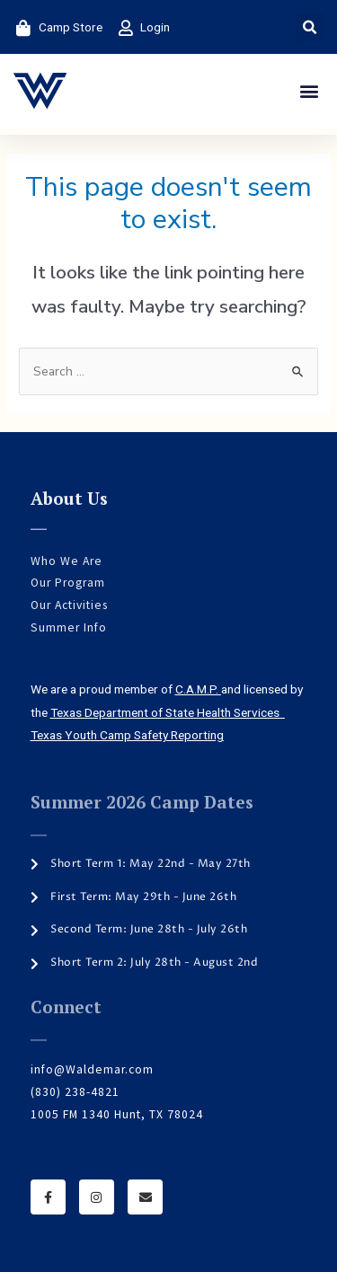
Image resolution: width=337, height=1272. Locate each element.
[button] (310, 27)
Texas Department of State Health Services (167, 712)
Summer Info (69, 627)
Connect (66, 1006)
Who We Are (66, 561)
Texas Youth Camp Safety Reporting (127, 735)
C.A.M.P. (198, 689)
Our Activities (69, 605)
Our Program (68, 582)
